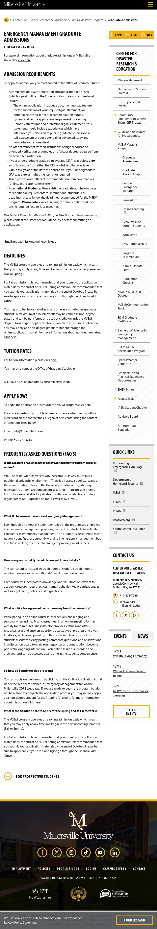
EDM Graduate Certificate (127, 318)
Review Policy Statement (20, 922)
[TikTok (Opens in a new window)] (86, 852)
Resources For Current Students (133, 223)
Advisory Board (128, 416)
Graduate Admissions (130, 158)
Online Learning (134, 211)
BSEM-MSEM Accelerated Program (131, 348)
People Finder (68, 868)
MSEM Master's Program (87, 20)
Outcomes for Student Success (132, 90)
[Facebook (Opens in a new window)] (42, 852)
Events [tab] (120, 635)
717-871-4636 (107, 877)
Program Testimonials (130, 254)
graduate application (40, 92)
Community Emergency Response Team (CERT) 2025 (132, 118)
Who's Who (129, 234)
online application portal (20, 332)
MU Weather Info (40, 897)
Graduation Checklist (130, 280)
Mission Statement (130, 79)
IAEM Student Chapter (132, 407)
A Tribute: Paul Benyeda (127, 427)
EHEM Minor (126, 389)
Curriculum (129, 199)
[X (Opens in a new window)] (57, 852)
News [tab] (143, 635)
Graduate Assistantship (131, 171)
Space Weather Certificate (127, 361)
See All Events (131, 711)
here (54, 360)
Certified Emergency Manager (129, 186)
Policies (44, 868)
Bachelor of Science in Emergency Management (132, 333)
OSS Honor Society (134, 243)
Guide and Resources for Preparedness (131, 133)
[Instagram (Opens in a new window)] (71, 852)
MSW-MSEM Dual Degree (129, 293)
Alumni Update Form (132, 267)
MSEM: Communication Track (133, 305)
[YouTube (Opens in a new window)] (100, 852)
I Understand (134, 920)
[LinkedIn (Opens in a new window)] (115, 852)
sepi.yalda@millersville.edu (130, 603)
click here (24, 60)
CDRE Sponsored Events (129, 103)
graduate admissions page (79, 188)
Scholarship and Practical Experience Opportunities (131, 375)
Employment (21, 868)
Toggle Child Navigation (115, 114)
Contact (139, 868)
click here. (10, 337)
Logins (91, 868)
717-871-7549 (129, 595)
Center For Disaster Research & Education (40, 20)
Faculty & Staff (127, 398)
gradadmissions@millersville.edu (49, 382)
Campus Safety (114, 868)
